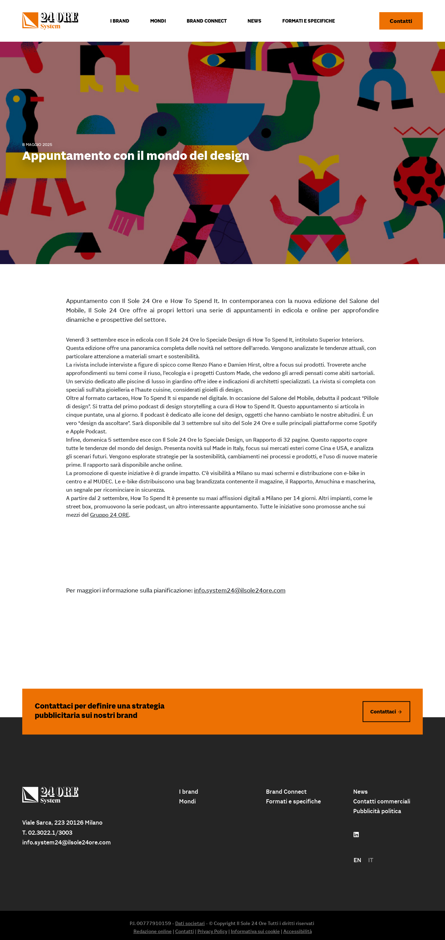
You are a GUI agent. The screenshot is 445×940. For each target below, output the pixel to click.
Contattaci (383, 711)
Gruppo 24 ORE (109, 514)
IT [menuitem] (370, 860)
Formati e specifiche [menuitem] (308, 21)
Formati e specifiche (293, 801)
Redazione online (153, 931)
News (360, 791)
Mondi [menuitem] (158, 21)
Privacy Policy (212, 931)
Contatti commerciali (381, 801)
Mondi (187, 801)
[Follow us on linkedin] (356, 835)
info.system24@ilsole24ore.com (239, 590)
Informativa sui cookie (255, 931)
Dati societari (190, 923)
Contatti (401, 20)
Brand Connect (286, 791)
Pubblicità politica (377, 811)
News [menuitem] (254, 21)
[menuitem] (357, 860)
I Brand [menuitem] (119, 21)
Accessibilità (297, 931)
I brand (188, 791)
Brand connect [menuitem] (207, 21)
